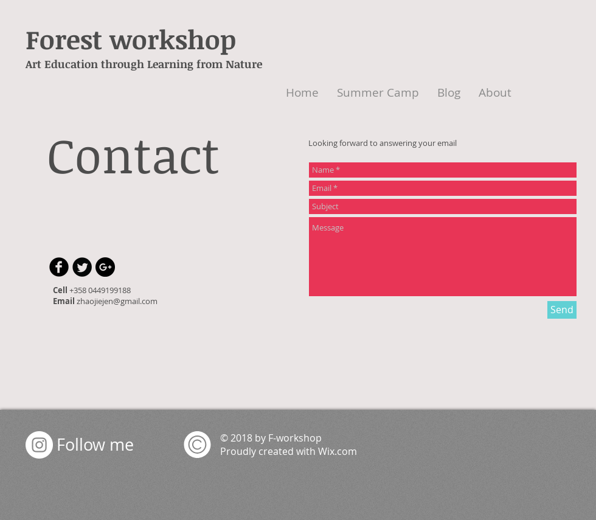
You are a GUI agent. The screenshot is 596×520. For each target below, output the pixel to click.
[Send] (562, 310)
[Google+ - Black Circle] (105, 267)
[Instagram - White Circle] (39, 445)
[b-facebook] (59, 267)
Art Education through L (89, 64)
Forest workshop (131, 39)
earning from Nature (209, 64)
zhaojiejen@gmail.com (117, 301)
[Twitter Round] (82, 267)
